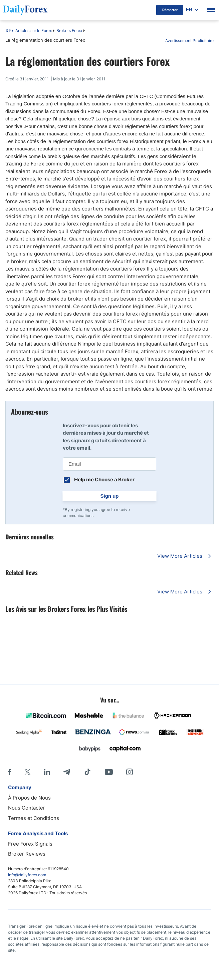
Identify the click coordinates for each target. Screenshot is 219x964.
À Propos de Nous (29, 798)
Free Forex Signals (30, 844)
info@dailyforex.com (27, 874)
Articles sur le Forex (33, 30)
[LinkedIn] (47, 772)
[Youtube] (109, 772)
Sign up (109, 496)
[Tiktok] (87, 772)
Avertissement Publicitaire (189, 40)
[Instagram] (129, 772)
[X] (27, 772)
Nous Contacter (26, 808)
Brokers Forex (69, 30)
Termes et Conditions (33, 818)
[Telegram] (66, 772)
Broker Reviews (26, 854)
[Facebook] (9, 772)
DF (8, 31)
